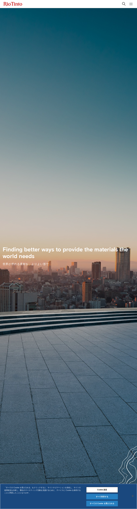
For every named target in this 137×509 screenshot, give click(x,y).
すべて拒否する (102, 497)
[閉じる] (133, 496)
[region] (68, 496)
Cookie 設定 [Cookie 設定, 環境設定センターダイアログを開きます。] (102, 490)
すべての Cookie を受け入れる (102, 503)
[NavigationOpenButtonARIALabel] (131, 4)
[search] (124, 4)
